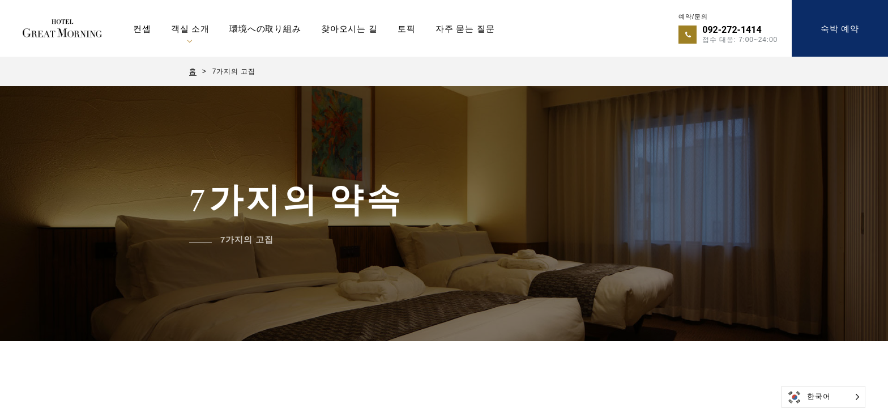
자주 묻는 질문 (465, 28)
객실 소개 (190, 28)
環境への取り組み (265, 28)
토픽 (407, 28)
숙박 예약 (840, 28)
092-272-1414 (731, 29)
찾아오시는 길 (349, 28)
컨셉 (142, 28)
